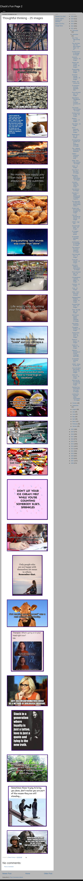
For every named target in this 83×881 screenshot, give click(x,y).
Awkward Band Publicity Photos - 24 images (76, 300)
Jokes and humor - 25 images (75, 376)
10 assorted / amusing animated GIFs (75, 88)
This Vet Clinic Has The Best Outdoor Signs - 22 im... (76, 46)
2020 (72, 429)
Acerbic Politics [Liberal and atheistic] (59, 20)
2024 (72, 21)
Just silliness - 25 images (76, 189)
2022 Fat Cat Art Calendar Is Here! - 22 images (76, 383)
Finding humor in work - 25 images (76, 114)
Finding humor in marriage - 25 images (76, 53)
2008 (72, 458)
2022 (72, 26)
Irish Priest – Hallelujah (75, 324)
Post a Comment (8, 866)
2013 (72, 446)
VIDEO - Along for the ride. (76, 364)
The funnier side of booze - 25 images (76, 109)
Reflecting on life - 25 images (75, 136)
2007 (72, 460)
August (74, 409)
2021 (72, 28)
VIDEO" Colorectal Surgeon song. (75, 156)
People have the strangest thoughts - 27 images (76, 210)
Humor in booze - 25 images (75, 341)
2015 (72, 441)
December (75, 30)
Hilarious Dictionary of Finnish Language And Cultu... (76, 353)
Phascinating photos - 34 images (75, 71)
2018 (72, 434)
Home (4, 11)
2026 (72, 16)
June (73, 414)
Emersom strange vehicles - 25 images (76, 77)
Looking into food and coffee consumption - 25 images (76, 397)
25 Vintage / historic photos (75, 233)
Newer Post (6, 873)
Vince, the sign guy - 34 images (76, 311)
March (74, 421)
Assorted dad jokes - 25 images (75, 227)
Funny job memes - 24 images (76, 261)
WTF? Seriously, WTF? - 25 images (75, 130)
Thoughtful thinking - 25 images (76, 329)
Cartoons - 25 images (76, 285)
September (75, 405)
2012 (72, 448)
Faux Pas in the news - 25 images (75, 171)
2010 (72, 453)
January (74, 426)
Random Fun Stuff (60, 16)
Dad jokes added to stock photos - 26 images (76, 178)
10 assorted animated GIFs (75, 238)
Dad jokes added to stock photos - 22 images (76, 267)
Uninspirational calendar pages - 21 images (76, 280)
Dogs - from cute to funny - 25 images (76, 162)
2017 (72, 436)
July (73, 412)
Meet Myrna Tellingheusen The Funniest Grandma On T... (76, 101)
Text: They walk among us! (76, 39)
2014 (72, 444)
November (75, 34)
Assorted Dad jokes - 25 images (76, 306)
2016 (72, 439)
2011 (72, 451)
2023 (72, 23)
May (73, 416)
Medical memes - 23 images (76, 120)
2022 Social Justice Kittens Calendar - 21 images (75, 318)
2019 (72, 431)
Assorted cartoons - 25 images (76, 58)
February (75, 424)
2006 (72, 463)
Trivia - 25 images (75, 288)
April (73, 419)
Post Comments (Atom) (16, 877)
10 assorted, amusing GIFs (75, 360)
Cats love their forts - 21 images (76, 256)
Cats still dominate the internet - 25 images (76, 217)
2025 (72, 18)
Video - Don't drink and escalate (75, 293)
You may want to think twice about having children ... (76, 204)
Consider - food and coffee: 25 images (75, 184)
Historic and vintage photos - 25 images (75, 65)
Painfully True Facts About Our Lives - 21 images (76, 389)
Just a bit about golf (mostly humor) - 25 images (76, 370)
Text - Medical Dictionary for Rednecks (76, 150)
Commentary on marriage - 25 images (76, 243)
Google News (59, 26)
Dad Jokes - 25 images (76, 124)
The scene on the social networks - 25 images (76, 250)
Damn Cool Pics (59, 23)
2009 (72, 456)
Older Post (48, 873)
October (74, 403)
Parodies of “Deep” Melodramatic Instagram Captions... (76, 196)
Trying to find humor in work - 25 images (75, 335)
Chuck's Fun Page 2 (11, 6)
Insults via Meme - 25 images (75, 346)
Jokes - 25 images (75, 166)
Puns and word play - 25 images (76, 94)
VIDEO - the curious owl (75, 82)
